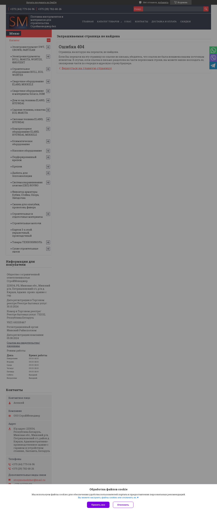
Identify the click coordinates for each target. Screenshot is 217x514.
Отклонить (123, 505)
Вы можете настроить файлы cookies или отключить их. (107, 497)
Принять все (98, 505)
